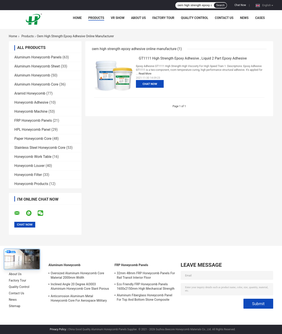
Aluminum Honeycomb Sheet (37, 66)
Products (96, 18)
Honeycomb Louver (29, 166)
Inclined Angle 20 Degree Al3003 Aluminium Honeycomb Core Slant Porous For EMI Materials (80, 287)
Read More (145, 73)
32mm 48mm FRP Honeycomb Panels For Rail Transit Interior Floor (146, 275)
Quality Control (194, 18)
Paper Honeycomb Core (33, 138)
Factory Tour (163, 18)
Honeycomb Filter (28, 175)
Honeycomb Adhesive (31, 102)
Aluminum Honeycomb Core (36, 84)
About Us (138, 18)
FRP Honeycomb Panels (33, 120)
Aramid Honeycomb (29, 93)
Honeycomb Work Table (33, 157)
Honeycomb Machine (31, 111)
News (244, 18)
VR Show (117, 18)
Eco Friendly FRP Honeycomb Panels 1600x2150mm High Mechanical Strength (145, 286)
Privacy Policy (58, 329)
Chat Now (240, 5)
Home (77, 18)
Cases (260, 18)
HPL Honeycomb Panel (32, 129)
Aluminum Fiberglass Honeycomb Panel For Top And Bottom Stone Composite (144, 297)
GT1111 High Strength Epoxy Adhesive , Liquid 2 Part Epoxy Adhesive (193, 58)
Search (220, 5)
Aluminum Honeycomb (32, 75)
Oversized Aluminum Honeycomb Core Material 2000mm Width (77, 275)
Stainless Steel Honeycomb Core (39, 148)
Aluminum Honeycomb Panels (38, 57)
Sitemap (14, 306)
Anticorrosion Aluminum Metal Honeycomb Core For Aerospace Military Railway (79, 299)
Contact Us (224, 18)
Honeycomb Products (31, 184)
